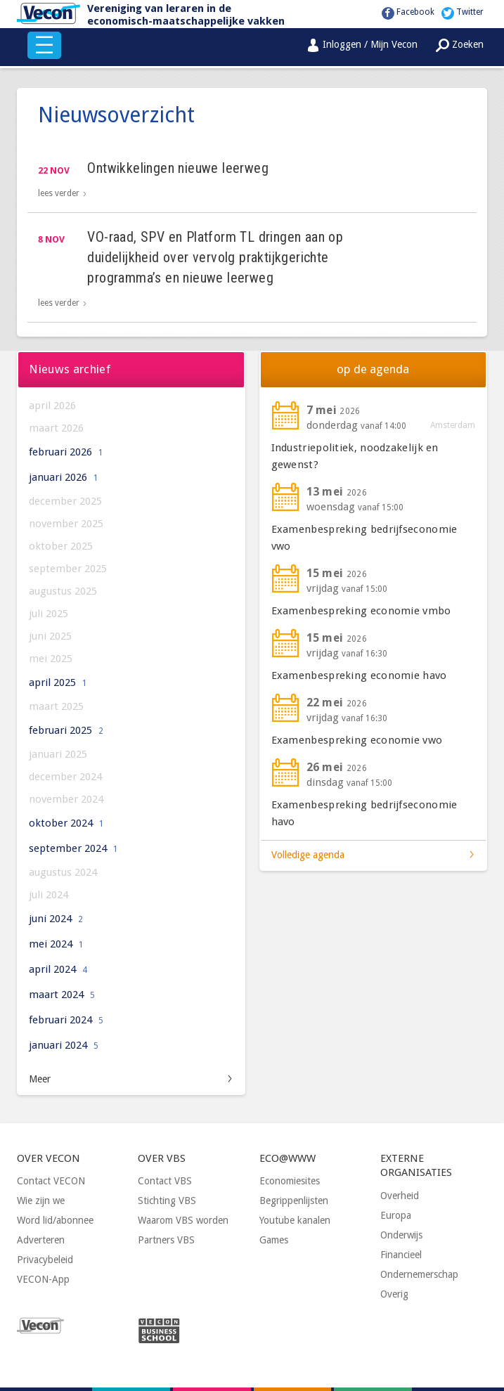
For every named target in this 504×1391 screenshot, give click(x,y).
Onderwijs (401, 1235)
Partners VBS (166, 1240)
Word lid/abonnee (55, 1220)
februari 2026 (66, 452)
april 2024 (58, 969)
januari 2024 (63, 1045)
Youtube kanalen (294, 1220)
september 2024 (73, 848)
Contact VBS (165, 1180)
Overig (394, 1294)
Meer (40, 1079)
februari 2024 (66, 1020)
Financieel (401, 1254)
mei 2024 (56, 944)
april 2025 (58, 682)
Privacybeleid (45, 1259)
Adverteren (41, 1240)
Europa (395, 1215)
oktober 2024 (66, 823)
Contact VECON (51, 1180)
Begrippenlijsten (293, 1200)
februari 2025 (66, 730)
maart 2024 (62, 994)
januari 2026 (63, 477)
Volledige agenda (307, 854)
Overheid (399, 1195)
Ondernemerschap (419, 1274)
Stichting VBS (167, 1200)
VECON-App (43, 1279)
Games (273, 1240)
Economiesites (289, 1180)
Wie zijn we (41, 1200)
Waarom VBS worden (183, 1220)
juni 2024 (56, 918)
